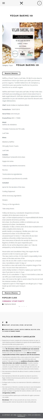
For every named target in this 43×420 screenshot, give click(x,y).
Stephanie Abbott (10, 304)
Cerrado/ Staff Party (13, 301)
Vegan (11, 65)
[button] (19, 306)
